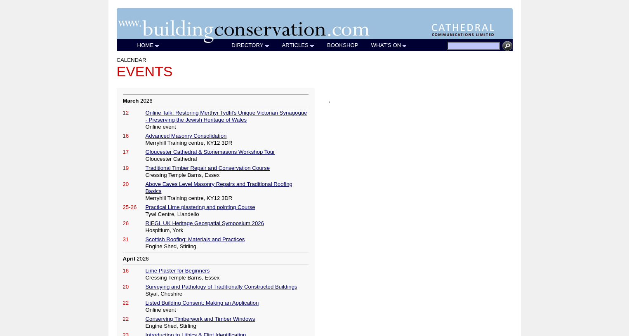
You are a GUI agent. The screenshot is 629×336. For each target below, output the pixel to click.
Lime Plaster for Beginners (178, 271)
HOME (148, 45)
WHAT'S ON (389, 45)
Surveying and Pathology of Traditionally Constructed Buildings (221, 287)
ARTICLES (298, 45)
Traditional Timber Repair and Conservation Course (208, 168)
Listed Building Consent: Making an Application (202, 303)
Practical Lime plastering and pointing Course (200, 207)
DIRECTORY (250, 45)
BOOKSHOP (343, 45)
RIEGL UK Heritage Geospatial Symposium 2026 (205, 223)
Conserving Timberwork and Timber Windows (200, 319)
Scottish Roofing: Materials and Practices (195, 239)
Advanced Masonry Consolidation (186, 136)
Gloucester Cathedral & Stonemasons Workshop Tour (210, 152)
